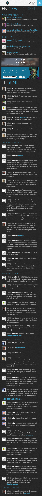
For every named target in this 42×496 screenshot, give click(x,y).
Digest (28, 8)
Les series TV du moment (14, 40)
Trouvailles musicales (12, 52)
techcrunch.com (20, 348)
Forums (8, 37)
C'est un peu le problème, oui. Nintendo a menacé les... (20, 48)
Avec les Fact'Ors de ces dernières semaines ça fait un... (21, 54)
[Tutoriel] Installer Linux (13, 24)
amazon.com (23, 117)
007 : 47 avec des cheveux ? (14, 18)
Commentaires (12, 14)
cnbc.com (21, 235)
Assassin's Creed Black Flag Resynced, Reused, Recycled (22, 30)
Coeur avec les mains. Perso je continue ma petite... (20, 25)
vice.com (21, 155)
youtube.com (29, 435)
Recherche (30, 3)
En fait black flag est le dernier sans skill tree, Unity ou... (21, 32)
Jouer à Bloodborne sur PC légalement (18, 46)
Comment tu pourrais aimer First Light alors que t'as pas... (22, 19)
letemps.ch (27, 493)
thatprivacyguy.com (12, 484)
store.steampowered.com (14, 336)
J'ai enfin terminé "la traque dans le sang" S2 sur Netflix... (21, 42)
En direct (11, 8)
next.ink (9, 330)
